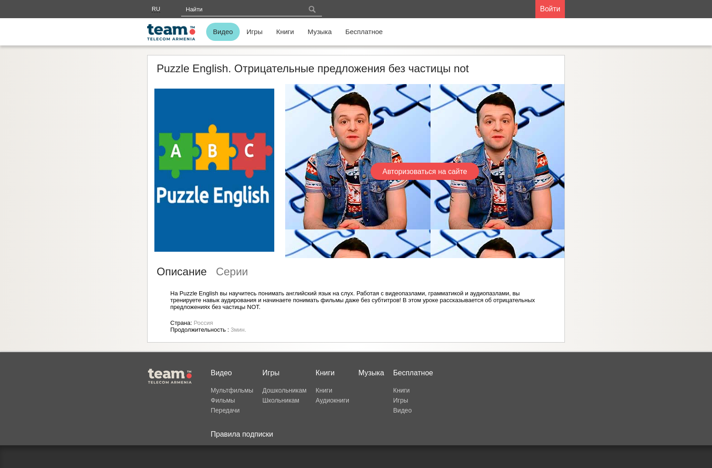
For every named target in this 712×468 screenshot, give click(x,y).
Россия (203, 322)
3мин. (238, 329)
